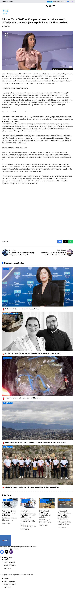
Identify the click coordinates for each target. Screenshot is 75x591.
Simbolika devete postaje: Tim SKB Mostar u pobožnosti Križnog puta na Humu (32, 487)
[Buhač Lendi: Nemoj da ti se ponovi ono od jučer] (37, 287)
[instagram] (72, 1)
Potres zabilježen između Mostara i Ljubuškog (8, 513)
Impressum (7, 568)
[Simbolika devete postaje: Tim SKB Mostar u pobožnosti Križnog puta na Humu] (37, 465)
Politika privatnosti (9, 562)
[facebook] (68, 1)
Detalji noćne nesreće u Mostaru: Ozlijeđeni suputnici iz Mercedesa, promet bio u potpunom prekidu (28, 516)
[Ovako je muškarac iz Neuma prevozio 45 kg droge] (37, 376)
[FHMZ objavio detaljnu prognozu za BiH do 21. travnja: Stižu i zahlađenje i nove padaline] (37, 420)
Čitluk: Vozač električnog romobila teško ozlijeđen (44, 514)
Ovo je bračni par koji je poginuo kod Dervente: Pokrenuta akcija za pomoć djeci (32, 353)
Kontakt (11, 1)
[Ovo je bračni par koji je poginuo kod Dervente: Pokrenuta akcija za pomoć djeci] (37, 331)
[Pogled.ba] (5, 540)
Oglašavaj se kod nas (10, 565)
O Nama (4, 1)
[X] (70, 1)
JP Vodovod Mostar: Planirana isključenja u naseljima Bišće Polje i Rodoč (64, 515)
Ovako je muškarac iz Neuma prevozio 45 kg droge (22, 398)
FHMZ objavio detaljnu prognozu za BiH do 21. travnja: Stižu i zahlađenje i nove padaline (35, 442)
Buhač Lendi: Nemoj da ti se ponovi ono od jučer (22, 309)
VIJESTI (5, 12)
